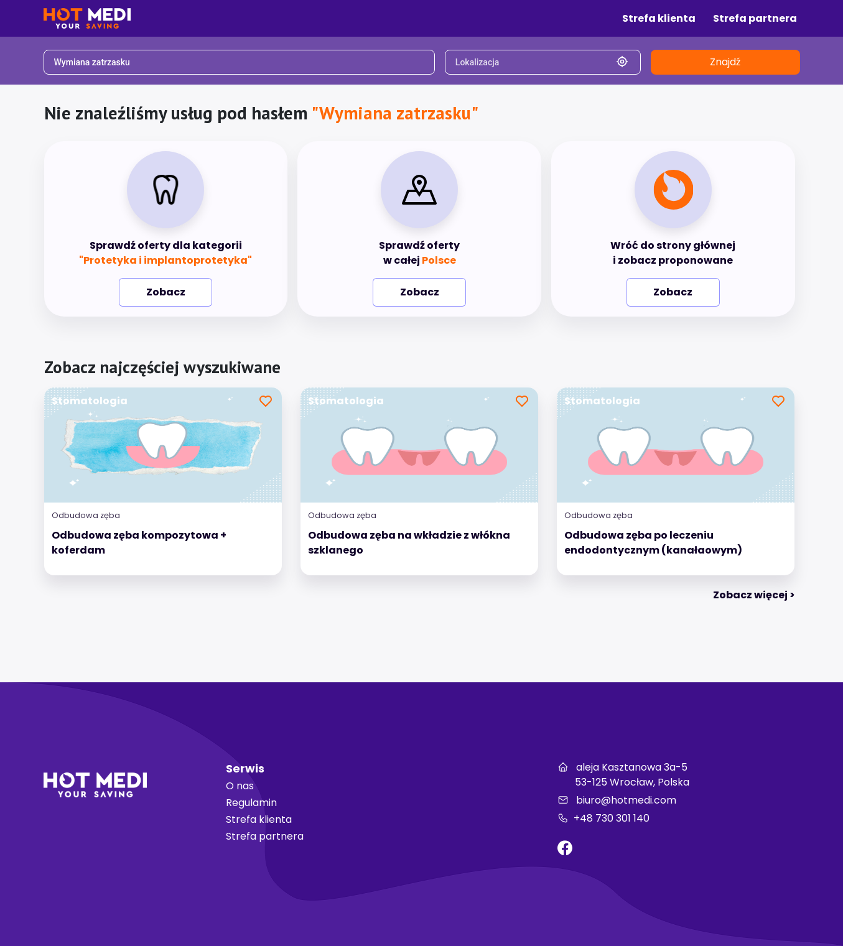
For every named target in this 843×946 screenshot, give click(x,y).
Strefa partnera (265, 836)
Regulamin (251, 802)
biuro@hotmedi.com (616, 800)
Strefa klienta (259, 819)
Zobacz (165, 292)
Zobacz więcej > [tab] (754, 595)
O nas (240, 786)
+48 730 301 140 (603, 818)
